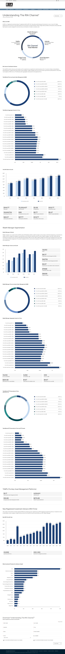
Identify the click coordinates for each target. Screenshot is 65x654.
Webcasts (12, 9)
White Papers (45, 9)
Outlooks (40, 9)
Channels (33, 9)
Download (57, 15)
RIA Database (14, 0)
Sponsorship (10, 0)
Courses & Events (18, 9)
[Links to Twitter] (58, 0)
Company (5, 627)
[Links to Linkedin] (56, 0)
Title (34, 627)
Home (7, 9)
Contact (7, 0)
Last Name (35, 623)
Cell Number (35, 635)
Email (4, 631)
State (4, 635)
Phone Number (36, 631)
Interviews (26, 9)
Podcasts (52, 9)
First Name (5, 623)
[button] (58, 9)
